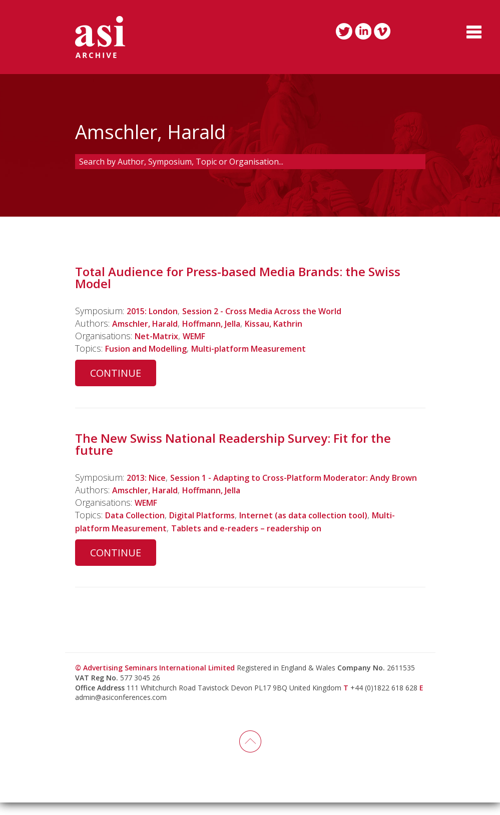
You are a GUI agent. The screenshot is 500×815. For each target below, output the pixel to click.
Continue (115, 373)
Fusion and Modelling (152, 348)
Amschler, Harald (149, 323)
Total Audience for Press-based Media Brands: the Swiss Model (237, 277)
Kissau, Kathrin (297, 323)
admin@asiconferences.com (121, 709)
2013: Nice (149, 477)
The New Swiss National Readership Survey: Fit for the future (233, 444)
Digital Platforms (215, 528)
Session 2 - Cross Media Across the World (278, 311)
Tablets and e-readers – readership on (294, 540)
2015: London (155, 311)
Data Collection (139, 528)
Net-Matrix (159, 336)
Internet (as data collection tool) (328, 528)
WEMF (202, 336)
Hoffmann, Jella (226, 323)
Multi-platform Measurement (268, 348)
